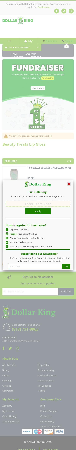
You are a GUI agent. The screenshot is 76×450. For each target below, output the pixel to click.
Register (13, 233)
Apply (38, 211)
